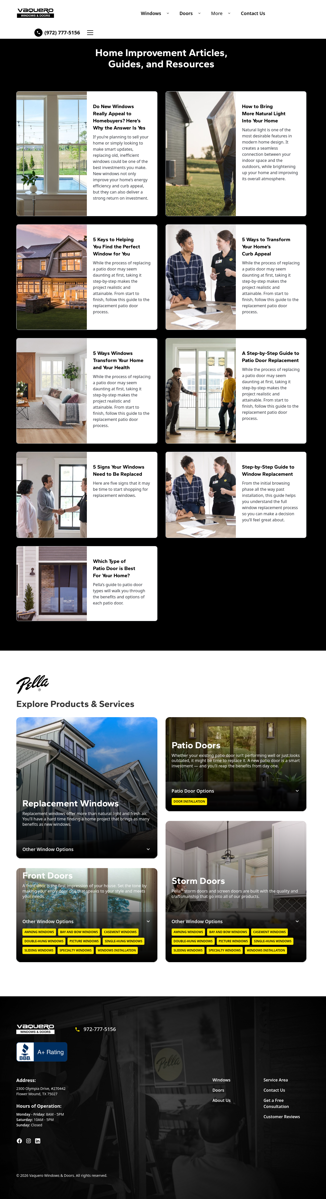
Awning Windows (39, 932)
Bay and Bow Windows (79, 932)
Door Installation (189, 801)
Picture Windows (84, 941)
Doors (186, 13)
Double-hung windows (43, 941)
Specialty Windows (76, 950)
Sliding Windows (38, 950)
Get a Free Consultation (276, 1103)
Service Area (276, 1080)
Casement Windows (120, 932)
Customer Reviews (282, 1116)
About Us (221, 1100)
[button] (154, 13)
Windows (151, 13)
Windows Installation (117, 950)
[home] (35, 13)
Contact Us (253, 13)
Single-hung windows (123, 941)
